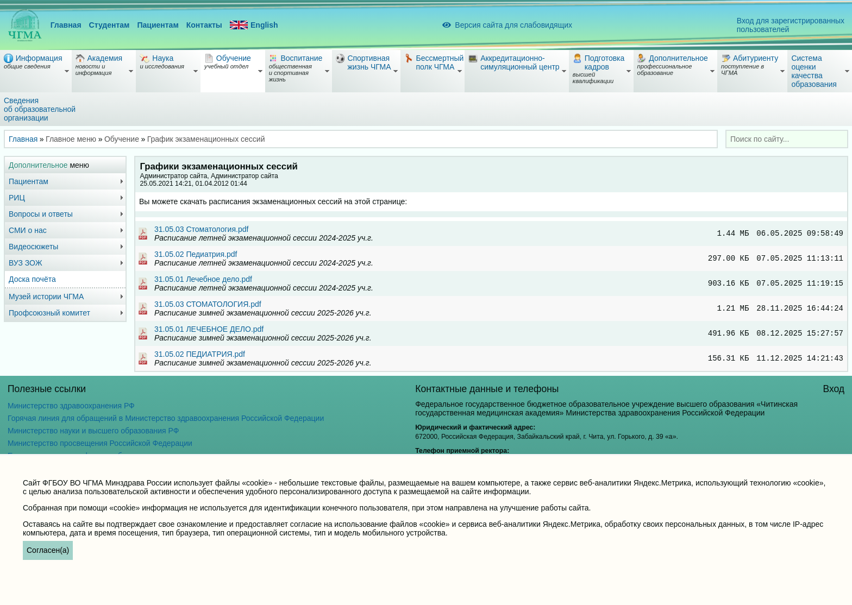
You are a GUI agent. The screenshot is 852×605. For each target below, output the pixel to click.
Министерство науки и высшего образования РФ (93, 430)
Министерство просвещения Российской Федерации (100, 443)
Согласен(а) (48, 550)
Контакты (204, 25)
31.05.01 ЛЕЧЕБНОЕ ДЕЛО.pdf (209, 329)
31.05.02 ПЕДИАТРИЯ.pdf (199, 354)
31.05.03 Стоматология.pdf (201, 229)
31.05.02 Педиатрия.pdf (195, 254)
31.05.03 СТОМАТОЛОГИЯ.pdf (207, 304)
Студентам (109, 25)
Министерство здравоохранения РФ (71, 405)
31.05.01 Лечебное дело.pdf (203, 279)
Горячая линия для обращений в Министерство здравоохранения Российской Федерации (166, 418)
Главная (66, 25)
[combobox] (786, 139)
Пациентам (157, 25)
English (254, 25)
